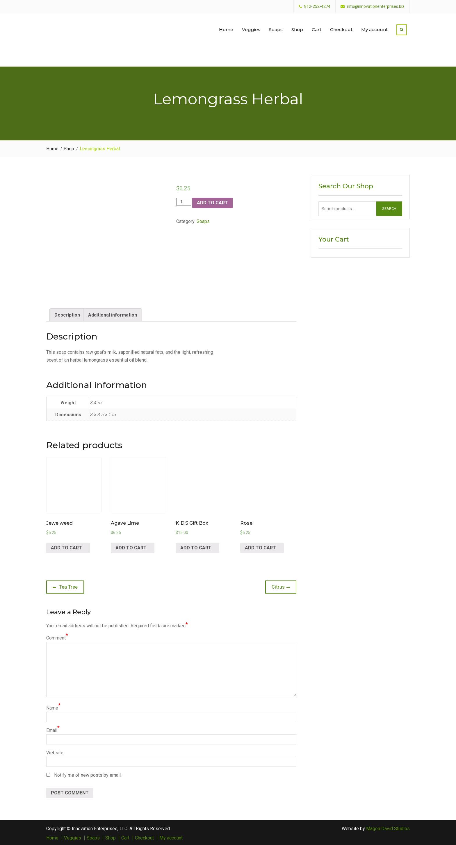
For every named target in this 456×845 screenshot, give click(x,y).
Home (226, 28)
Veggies (251, 28)
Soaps (276, 28)
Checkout (341, 28)
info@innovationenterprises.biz (376, 6)
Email (51, 729)
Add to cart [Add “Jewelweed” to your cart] (66, 546)
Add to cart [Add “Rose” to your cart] (260, 546)
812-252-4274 (317, 6)
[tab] (67, 313)
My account (374, 28)
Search (389, 207)
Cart (316, 28)
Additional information (112, 313)
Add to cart (212, 201)
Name (52, 706)
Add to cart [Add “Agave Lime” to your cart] (131, 546)
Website (54, 751)
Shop (297, 28)
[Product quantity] (183, 200)
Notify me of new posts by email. (88, 773)
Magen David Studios (388, 827)
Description (67, 313)
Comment (56, 636)
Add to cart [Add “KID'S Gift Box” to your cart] (195, 546)
